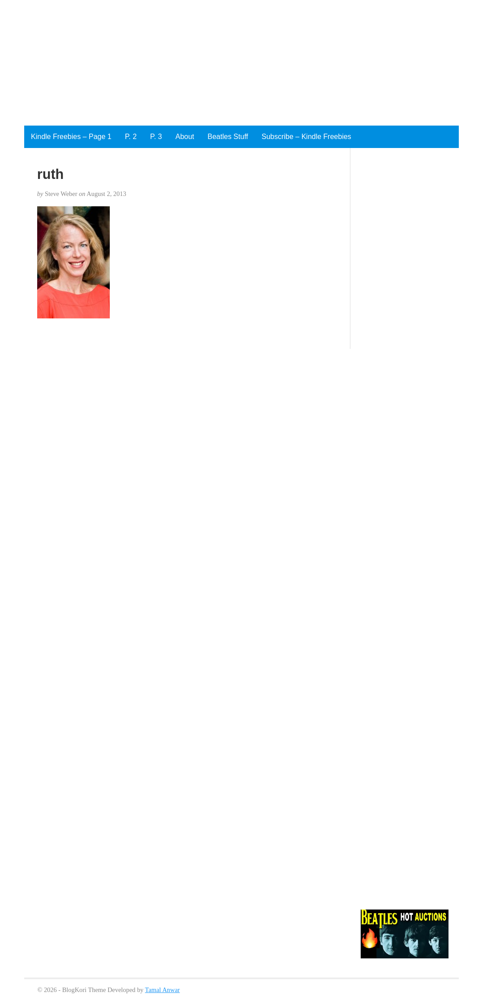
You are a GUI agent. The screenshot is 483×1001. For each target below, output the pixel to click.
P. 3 (156, 136)
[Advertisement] (229, 63)
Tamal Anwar (162, 989)
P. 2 (131, 136)
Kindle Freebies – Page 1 (71, 136)
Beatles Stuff (227, 136)
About (184, 136)
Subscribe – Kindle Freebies (306, 136)
